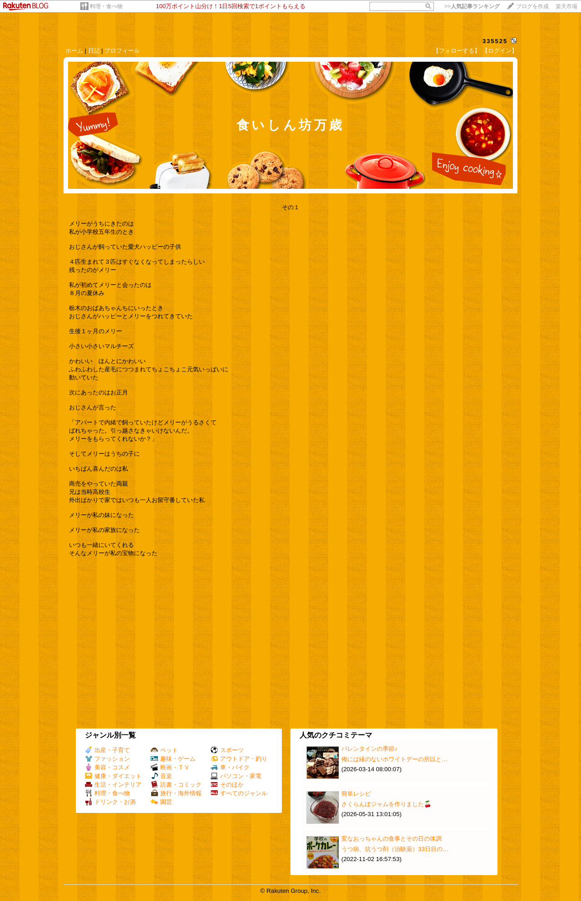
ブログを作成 (532, 6)
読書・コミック (176, 784)
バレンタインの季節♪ (369, 748)
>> (472, 6)
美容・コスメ (107, 767)
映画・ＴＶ (170, 767)
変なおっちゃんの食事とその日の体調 (391, 838)
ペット (164, 750)
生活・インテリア (113, 784)
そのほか (227, 784)
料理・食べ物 (106, 6)
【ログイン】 (499, 50)
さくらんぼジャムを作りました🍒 (386, 804)
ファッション (107, 758)
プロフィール (122, 50)
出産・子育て (107, 750)
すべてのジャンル (239, 793)
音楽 (161, 776)
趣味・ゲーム (173, 758)
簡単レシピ (356, 793)
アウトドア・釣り (239, 758)
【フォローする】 (456, 50)
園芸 (161, 801)
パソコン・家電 (236, 776)
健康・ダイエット (113, 776)
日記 (94, 50)
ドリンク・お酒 (110, 801)
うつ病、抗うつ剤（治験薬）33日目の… (394, 849)
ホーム (74, 50)
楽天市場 (566, 6)
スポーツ (227, 750)
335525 (495, 41)
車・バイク (230, 767)
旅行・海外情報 (176, 793)
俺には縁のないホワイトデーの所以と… (394, 759)
